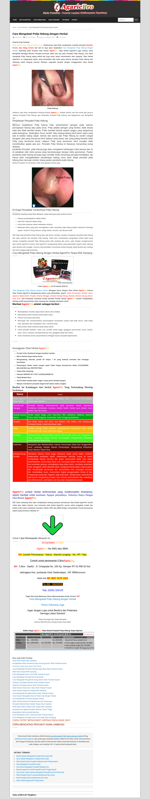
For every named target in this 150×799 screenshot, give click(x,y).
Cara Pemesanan (39, 20)
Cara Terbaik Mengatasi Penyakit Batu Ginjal (32, 759)
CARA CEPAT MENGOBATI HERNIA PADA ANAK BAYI (41, 720)
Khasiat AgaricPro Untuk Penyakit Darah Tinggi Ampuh (36, 770)
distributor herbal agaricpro (25, 739)
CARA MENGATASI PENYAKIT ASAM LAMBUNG (39, 724)
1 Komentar (62, 37)
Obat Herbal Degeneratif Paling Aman (30, 780)
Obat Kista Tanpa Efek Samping (24, 672)
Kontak (74, 20)
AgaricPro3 (18, 37)
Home (15, 20)
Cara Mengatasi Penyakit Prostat (28, 764)
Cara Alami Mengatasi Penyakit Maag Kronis (32, 767)
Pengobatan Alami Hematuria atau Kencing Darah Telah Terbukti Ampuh (40, 663)
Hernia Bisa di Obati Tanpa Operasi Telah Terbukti (27, 666)
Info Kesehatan (30, 37)
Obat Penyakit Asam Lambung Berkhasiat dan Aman (35, 775)
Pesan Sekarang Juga (52, 605)
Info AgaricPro (25, 20)
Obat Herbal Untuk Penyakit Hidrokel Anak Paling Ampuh (37, 761)
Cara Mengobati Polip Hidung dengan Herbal (40, 34)
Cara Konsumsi (53, 20)
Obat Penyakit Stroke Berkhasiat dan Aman (32, 778)
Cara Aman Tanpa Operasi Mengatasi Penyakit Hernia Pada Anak (40, 772)
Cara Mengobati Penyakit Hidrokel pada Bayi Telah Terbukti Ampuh (38, 669)
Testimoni (65, 20)
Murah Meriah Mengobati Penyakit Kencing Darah (34, 756)
